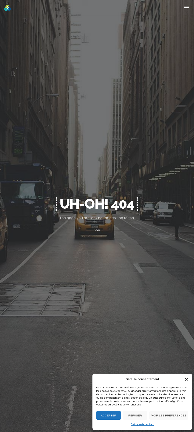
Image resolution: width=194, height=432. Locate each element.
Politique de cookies (142, 424)
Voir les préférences (168, 415)
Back (97, 230)
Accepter (108, 415)
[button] (186, 379)
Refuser (135, 415)
